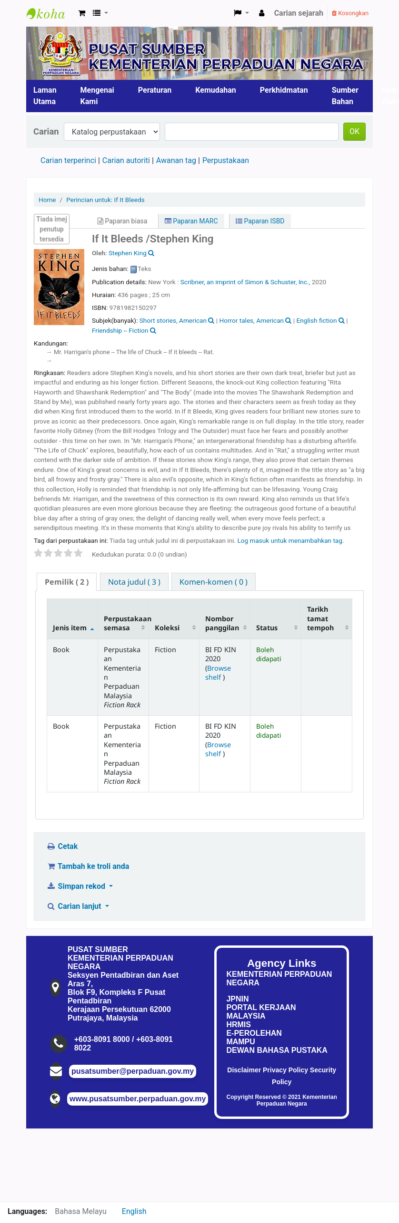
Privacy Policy (285, 1070)
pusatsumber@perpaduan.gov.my (132, 1071)
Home (47, 199)
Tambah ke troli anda (87, 866)
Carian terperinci (68, 160)
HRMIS (238, 1025)
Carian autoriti (126, 160)
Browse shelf (218, 673)
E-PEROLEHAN (253, 1033)
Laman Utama (45, 96)
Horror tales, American (251, 320)
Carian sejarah (298, 13)
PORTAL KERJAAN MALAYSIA (261, 1011)
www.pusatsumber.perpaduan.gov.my (138, 1099)
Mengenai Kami (97, 96)
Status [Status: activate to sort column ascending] (267, 627)
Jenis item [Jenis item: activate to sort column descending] (70, 627)
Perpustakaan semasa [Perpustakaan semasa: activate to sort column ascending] (126, 623)
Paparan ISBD (260, 221)
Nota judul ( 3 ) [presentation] (134, 582)
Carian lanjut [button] (74, 906)
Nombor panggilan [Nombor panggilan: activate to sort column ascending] (222, 623)
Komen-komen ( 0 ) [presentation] (214, 582)
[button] (81, 13)
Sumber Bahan (345, 96)
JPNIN (237, 999)
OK (354, 131)
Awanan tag (176, 160)
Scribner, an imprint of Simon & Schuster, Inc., (245, 282)
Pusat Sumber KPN (50, 13)
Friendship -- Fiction (120, 330)
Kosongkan (350, 13)
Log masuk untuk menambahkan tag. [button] (290, 540)
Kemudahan (215, 90)
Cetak (62, 846)
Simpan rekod (76, 886)
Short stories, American (173, 320)
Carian (46, 131)
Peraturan (155, 90)
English (134, 1211)
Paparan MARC (191, 221)
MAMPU (240, 1042)
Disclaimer (244, 1070)
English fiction (317, 320)
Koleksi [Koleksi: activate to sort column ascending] (167, 627)
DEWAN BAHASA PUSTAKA (276, 1050)
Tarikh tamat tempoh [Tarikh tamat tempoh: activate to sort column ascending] (320, 618)
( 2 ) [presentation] (67, 582)
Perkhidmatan (284, 90)
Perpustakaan (225, 160)
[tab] (67, 582)
